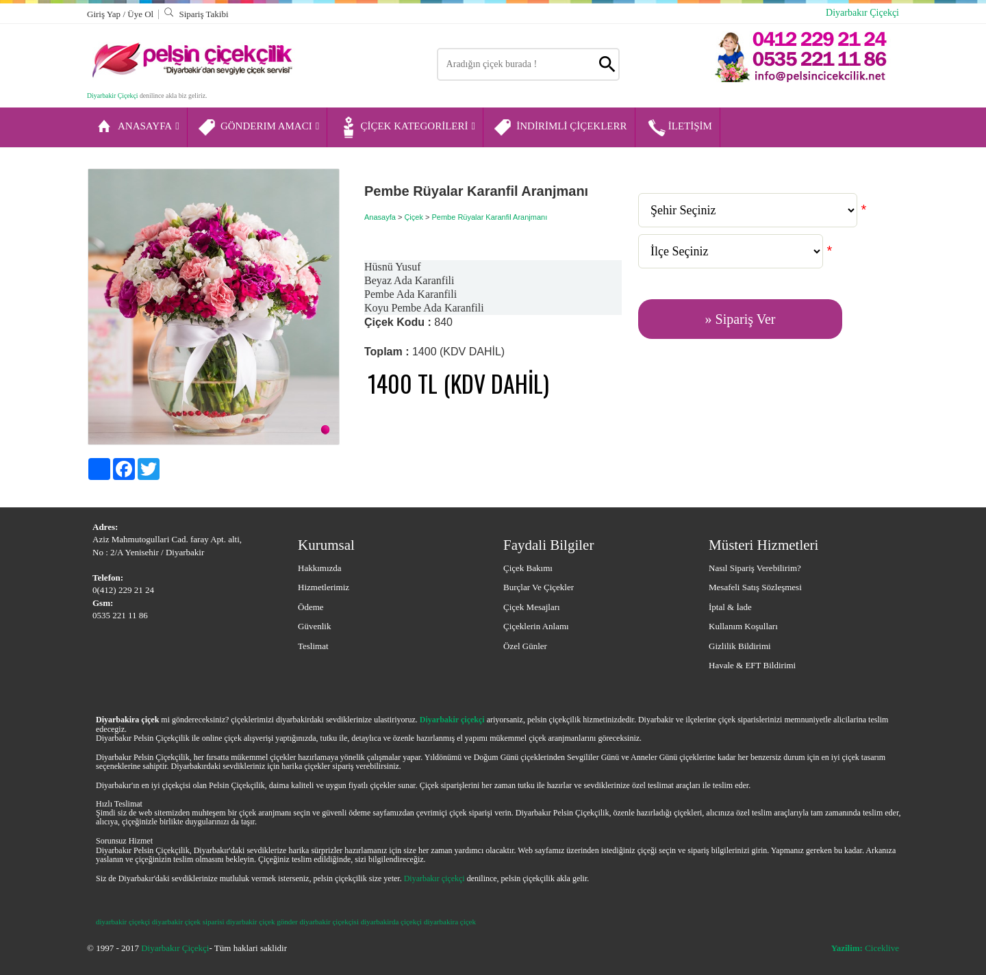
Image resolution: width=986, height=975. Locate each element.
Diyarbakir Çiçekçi (112, 95)
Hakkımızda (320, 568)
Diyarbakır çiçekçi (434, 878)
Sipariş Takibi (196, 14)
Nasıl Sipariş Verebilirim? (755, 568)
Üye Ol (140, 14)
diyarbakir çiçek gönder (261, 921)
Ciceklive (865, 948)
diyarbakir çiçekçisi (329, 921)
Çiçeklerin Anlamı (536, 626)
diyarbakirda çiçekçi (391, 921)
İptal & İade (730, 607)
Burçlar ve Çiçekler (538, 587)
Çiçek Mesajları (531, 607)
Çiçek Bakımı (528, 568)
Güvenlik (314, 626)
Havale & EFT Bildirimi (752, 665)
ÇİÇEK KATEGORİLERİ (406, 127)
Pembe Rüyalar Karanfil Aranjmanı (489, 217)
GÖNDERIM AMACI (258, 127)
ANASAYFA (136, 127)
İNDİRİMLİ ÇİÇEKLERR (560, 127)
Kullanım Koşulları (743, 626)
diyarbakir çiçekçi (123, 921)
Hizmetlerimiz (323, 587)
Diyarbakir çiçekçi (452, 719)
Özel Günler (525, 646)
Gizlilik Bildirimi (740, 646)
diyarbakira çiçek (450, 921)
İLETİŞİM (678, 127)
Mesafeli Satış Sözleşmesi (755, 587)
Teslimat (313, 646)
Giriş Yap (105, 14)
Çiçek (413, 217)
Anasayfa (380, 217)
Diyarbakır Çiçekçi (862, 13)
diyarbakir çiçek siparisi (188, 921)
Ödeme (311, 607)
